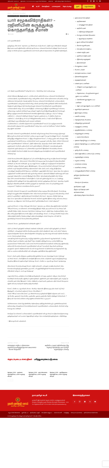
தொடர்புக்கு (67, 6)
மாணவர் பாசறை (81, 164)
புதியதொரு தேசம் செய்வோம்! (63, 1)
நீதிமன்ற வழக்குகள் (83, 59)
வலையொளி (58, 447)
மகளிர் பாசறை (80, 116)
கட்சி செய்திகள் (24, 16)
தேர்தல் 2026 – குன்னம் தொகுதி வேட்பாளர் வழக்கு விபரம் (16, 409)
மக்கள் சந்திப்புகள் (83, 52)
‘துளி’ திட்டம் (25, 447)
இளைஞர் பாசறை (81, 113)
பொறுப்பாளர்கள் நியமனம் (86, 35)
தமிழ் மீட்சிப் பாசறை (82, 150)
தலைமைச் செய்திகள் (13, 16)
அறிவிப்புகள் (81, 28)
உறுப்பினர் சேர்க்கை (14, 447)
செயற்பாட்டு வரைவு (81, 182)
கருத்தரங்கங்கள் (80, 80)
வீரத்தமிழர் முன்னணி (82, 123)
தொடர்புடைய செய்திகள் (20, 394)
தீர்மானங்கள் (81, 63)
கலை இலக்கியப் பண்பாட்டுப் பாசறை (87, 154)
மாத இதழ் (66, 447)
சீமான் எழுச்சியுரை (83, 46)
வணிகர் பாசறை (80, 168)
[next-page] (12, 415)
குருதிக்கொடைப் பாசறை (83, 130)
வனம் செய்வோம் (83, 137)
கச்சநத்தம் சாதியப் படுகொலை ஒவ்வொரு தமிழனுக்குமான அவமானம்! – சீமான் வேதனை (22, 382)
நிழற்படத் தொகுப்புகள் (81, 190)
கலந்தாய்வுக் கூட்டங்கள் (83, 73)
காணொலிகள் (79, 192)
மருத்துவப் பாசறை (81, 127)
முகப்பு (9, 13)
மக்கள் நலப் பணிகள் (82, 84)
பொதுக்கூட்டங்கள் (81, 66)
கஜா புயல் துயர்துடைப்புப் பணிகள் (88, 106)
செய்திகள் (46, 6)
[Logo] (16, 6)
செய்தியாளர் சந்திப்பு (34, 16)
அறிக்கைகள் (81, 21)
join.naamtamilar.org (60, 439)
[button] (99, 7)
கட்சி (37, 6)
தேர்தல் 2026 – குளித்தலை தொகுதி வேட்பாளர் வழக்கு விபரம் (58, 409)
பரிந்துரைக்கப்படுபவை (46, 394)
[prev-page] (9, 415)
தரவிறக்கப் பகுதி (79, 187)
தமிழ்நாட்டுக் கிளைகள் (81, 175)
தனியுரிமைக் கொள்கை (91, 447)
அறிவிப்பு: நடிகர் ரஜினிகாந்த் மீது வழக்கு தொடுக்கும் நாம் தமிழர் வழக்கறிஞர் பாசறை (57, 382)
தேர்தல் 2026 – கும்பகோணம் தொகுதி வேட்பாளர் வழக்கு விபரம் (38, 409)
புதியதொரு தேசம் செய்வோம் (84, 195)
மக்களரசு (50, 1)
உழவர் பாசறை (80, 161)
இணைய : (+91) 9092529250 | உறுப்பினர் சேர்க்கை (33, 1)
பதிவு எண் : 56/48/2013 (13, 1)
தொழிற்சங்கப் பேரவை (83, 120)
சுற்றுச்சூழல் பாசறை (82, 134)
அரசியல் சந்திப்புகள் (84, 56)
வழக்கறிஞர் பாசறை (82, 157)
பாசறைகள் (56, 6)
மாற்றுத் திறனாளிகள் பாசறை (85, 171)
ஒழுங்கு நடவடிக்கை (85, 39)
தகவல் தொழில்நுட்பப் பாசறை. (85, 141)
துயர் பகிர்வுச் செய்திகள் (85, 42)
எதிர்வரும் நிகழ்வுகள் (86, 32)
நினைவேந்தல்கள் (81, 77)
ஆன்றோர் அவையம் (82, 109)
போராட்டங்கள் (80, 70)
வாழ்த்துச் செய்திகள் (86, 25)
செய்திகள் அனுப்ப (46, 447)
